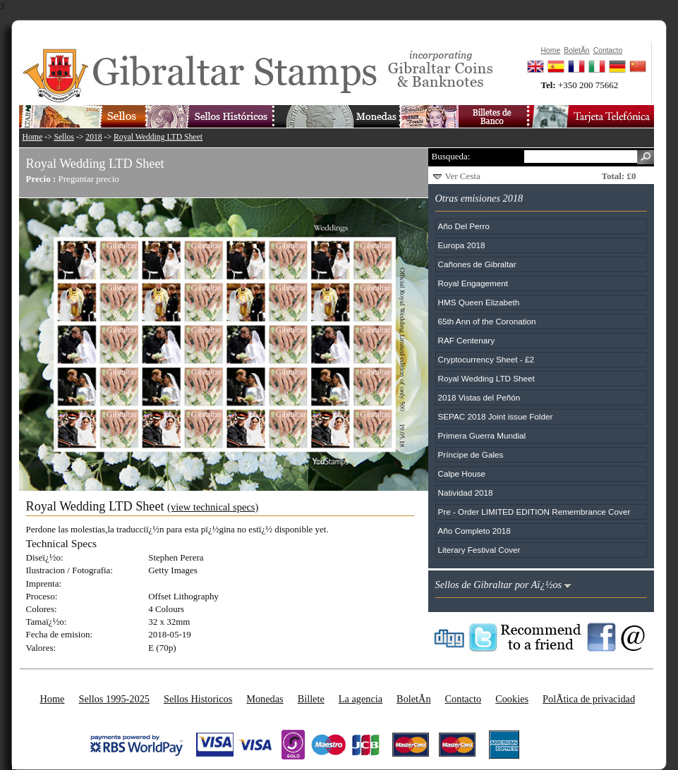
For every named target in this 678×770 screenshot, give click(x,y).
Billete (311, 698)
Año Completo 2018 (474, 530)
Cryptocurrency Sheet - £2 (486, 359)
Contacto (463, 698)
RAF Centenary (466, 340)
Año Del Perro (464, 226)
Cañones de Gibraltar (477, 264)
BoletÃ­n (413, 698)
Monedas (264, 698)
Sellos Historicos (198, 698)
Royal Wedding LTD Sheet (158, 137)
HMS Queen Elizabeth (479, 302)
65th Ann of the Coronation (487, 321)
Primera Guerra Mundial (482, 435)
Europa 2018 (461, 245)
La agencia (360, 698)
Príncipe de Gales (471, 454)
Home (33, 137)
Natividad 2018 (465, 492)
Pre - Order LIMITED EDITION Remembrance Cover (534, 511)
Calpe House (462, 473)
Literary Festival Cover (479, 549)
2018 (93, 137)
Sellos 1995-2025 (113, 698)
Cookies (511, 698)
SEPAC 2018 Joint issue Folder (495, 416)
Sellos (64, 137)
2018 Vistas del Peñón (479, 397)
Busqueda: (451, 156)
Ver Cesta (462, 176)
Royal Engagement (473, 283)
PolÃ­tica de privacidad (589, 698)
